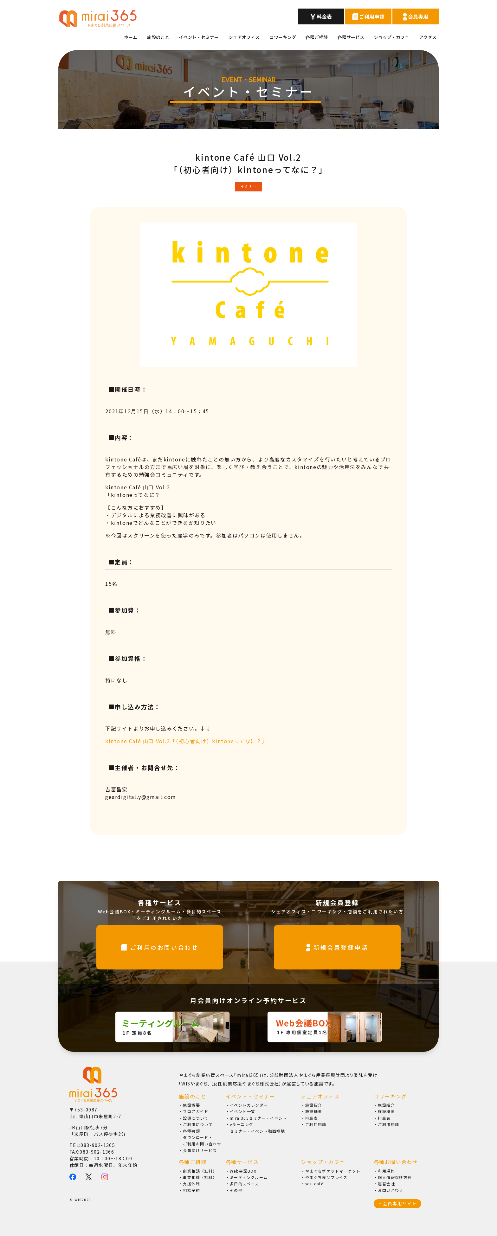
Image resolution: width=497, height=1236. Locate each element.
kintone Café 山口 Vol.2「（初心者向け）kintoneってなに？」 (186, 741)
